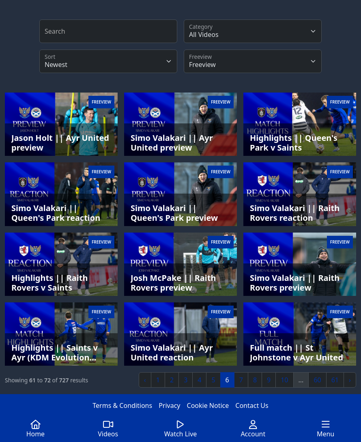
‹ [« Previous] (145, 379)
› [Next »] (350, 379)
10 (284, 379)
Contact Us (251, 405)
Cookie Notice (208, 405)
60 (317, 379)
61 (335, 379)
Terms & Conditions (122, 405)
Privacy (169, 405)
